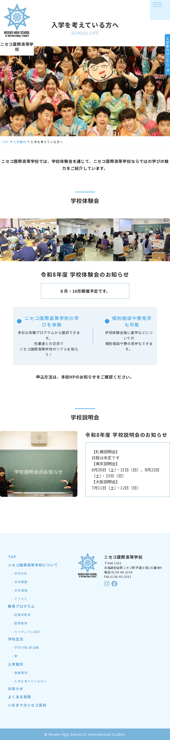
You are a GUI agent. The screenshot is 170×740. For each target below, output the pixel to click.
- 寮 (15, 656)
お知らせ (15, 688)
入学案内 (15, 664)
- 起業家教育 (21, 614)
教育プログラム (21, 606)
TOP (12, 556)
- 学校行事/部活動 (25, 647)
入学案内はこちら (161, 54)
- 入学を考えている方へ (29, 681)
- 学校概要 (19, 582)
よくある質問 (19, 696)
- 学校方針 (19, 573)
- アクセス (19, 599)
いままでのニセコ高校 (27, 704)
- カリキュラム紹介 (26, 631)
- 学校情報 (19, 590)
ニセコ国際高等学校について (33, 564)
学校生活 (15, 638)
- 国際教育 (19, 623)
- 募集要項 (19, 672)
